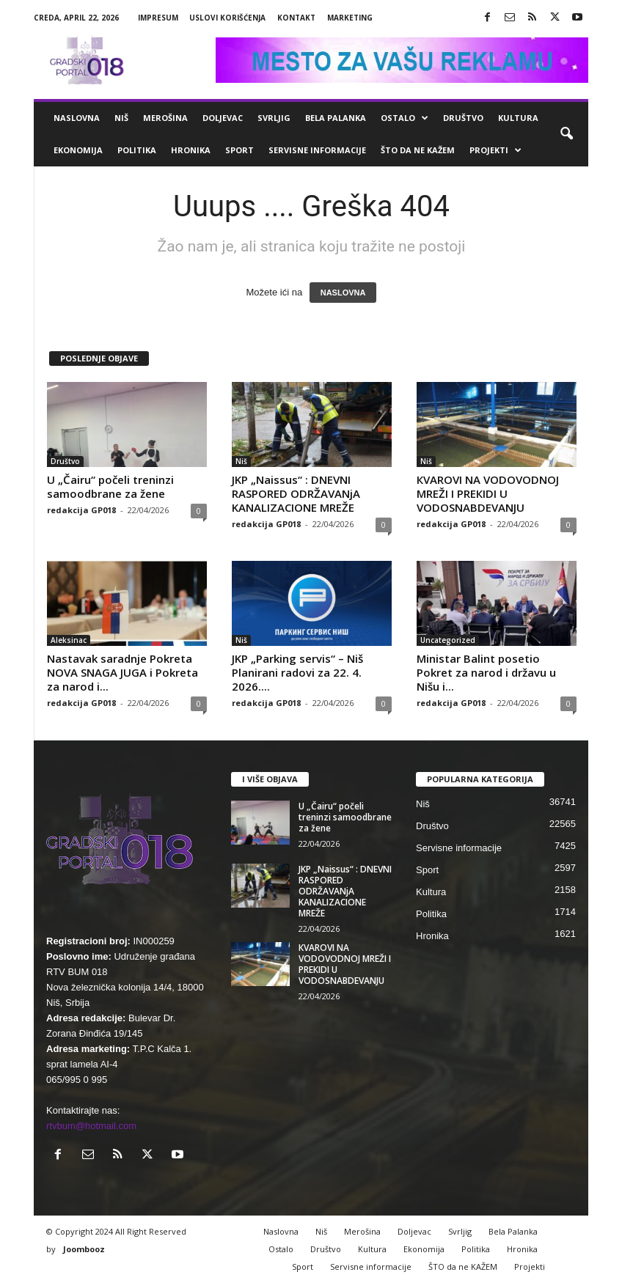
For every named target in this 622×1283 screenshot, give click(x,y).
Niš (121, 117)
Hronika (191, 149)
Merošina (165, 117)
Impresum (158, 17)
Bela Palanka (335, 117)
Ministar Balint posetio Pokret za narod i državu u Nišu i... (486, 672)
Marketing (350, 17)
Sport (239, 149)
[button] (566, 134)
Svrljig (273, 117)
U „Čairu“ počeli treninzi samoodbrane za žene (110, 486)
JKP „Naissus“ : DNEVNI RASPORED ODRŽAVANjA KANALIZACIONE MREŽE (296, 493)
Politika (136, 149)
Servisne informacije (317, 149)
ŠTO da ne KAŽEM (418, 149)
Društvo (463, 117)
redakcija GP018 (81, 509)
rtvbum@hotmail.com (91, 1125)
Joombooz (84, 1248)
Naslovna (77, 117)
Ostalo (404, 118)
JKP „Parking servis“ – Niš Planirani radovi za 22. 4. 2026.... (297, 672)
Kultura (518, 117)
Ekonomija (78, 149)
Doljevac (222, 117)
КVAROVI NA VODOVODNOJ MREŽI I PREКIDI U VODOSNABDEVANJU (488, 493)
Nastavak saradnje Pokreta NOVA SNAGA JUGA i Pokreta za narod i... (122, 672)
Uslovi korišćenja (227, 17)
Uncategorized (447, 640)
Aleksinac (69, 640)
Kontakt (296, 17)
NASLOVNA (343, 292)
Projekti (495, 150)
